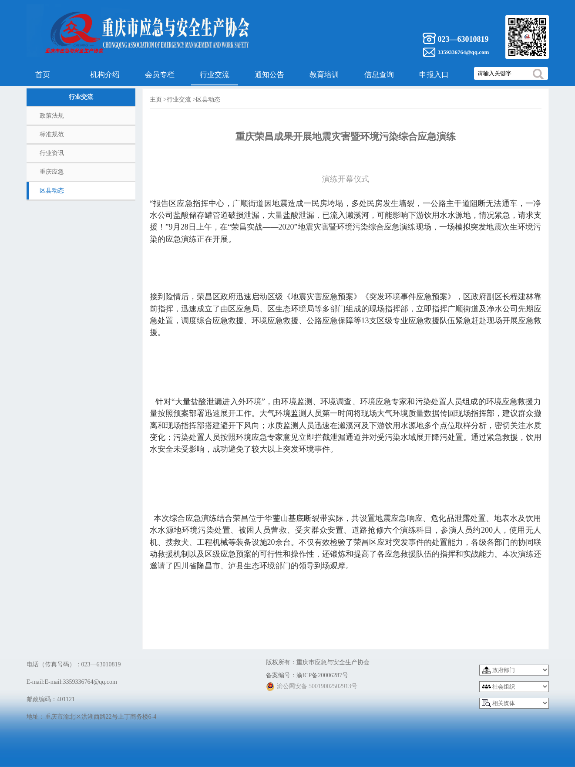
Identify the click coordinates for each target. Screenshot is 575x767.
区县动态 (52, 190)
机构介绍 (105, 75)
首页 (42, 75)
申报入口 (434, 75)
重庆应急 (52, 172)
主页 (156, 99)
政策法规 (52, 115)
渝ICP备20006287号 (322, 675)
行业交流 (214, 75)
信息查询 (379, 75)
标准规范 (52, 134)
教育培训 (324, 75)
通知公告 (269, 75)
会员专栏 (160, 75)
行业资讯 (52, 153)
